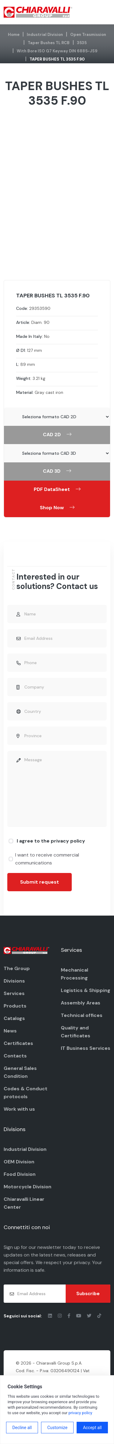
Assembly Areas (80, 1003)
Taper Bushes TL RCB (49, 42)
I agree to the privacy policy (51, 841)
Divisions (14, 981)
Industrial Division (45, 34)
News (10, 1031)
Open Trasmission (88, 34)
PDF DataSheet (57, 489)
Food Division (20, 1174)
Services (14, 993)
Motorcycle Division (27, 1186)
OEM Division (19, 1161)
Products (15, 1006)
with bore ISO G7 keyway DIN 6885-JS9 (57, 51)
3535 (82, 42)
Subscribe (88, 1294)
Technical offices (81, 1015)
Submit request (39, 882)
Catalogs (14, 1018)
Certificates (18, 1043)
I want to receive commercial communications (47, 859)
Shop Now (57, 507)
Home (13, 34)
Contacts (15, 1056)
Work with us (19, 1109)
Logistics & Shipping (85, 990)
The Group (17, 968)
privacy (82, 1262)
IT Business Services (85, 1048)
